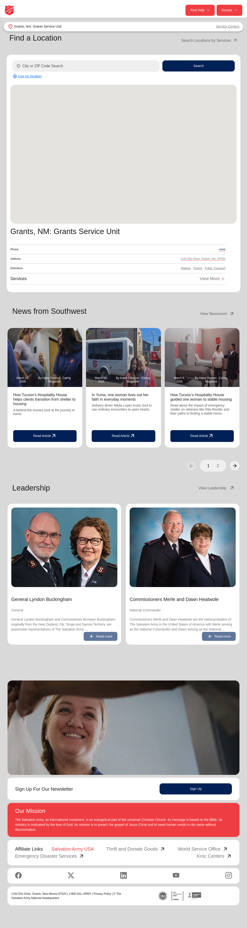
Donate (229, 10)
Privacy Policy (102, 893)
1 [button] (208, 465)
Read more (100, 636)
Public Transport (215, 268)
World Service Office (203, 849)
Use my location (26, 76)
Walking (186, 268)
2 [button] (218, 465)
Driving (197, 268)
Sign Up (196, 789)
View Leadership (216, 488)
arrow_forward (235, 466)
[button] (234, 465)
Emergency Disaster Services (49, 856)
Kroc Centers (214, 856)
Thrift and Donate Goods (135, 849)
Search (198, 66)
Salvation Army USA (72, 849)
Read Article (45, 436)
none (222, 249)
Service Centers (227, 26)
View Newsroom (217, 314)
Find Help (200, 10)
